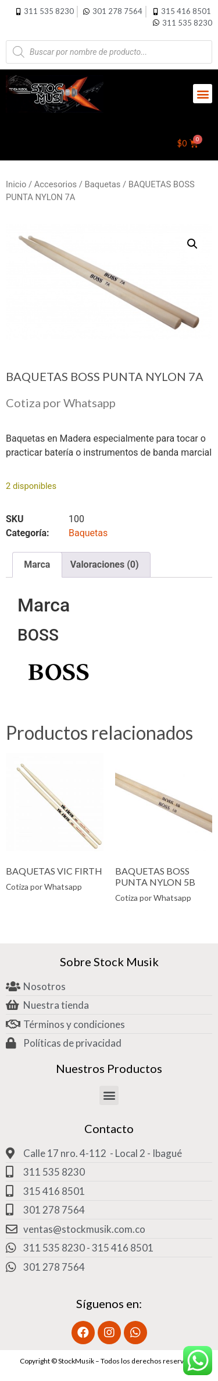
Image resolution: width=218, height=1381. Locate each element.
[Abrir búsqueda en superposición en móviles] (109, 52)
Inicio (16, 184)
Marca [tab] (37, 564)
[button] (202, 93)
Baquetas (103, 184)
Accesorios (55, 184)
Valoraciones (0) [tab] (104, 564)
